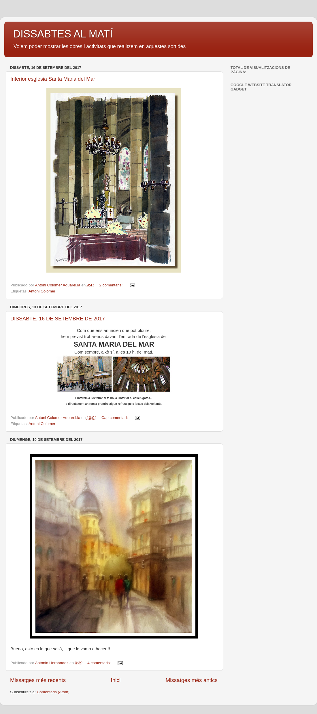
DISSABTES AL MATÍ (63, 34)
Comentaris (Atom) (53, 692)
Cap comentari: (115, 417)
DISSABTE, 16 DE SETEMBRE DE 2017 (57, 319)
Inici (116, 680)
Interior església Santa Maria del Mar (52, 79)
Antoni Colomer (42, 291)
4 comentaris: (99, 663)
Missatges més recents (38, 680)
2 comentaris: (111, 285)
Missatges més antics (191, 680)
